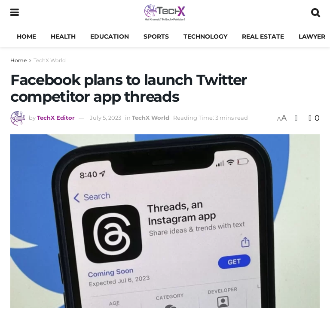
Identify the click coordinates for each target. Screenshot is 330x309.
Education (109, 36)
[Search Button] (315, 13)
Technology (205, 36)
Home (26, 36)
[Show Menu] (14, 13)
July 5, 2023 (105, 117)
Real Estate (263, 36)
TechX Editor (56, 117)
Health (63, 36)
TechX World (50, 60)
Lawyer (312, 36)
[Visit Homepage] (165, 12)
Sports (156, 36)
